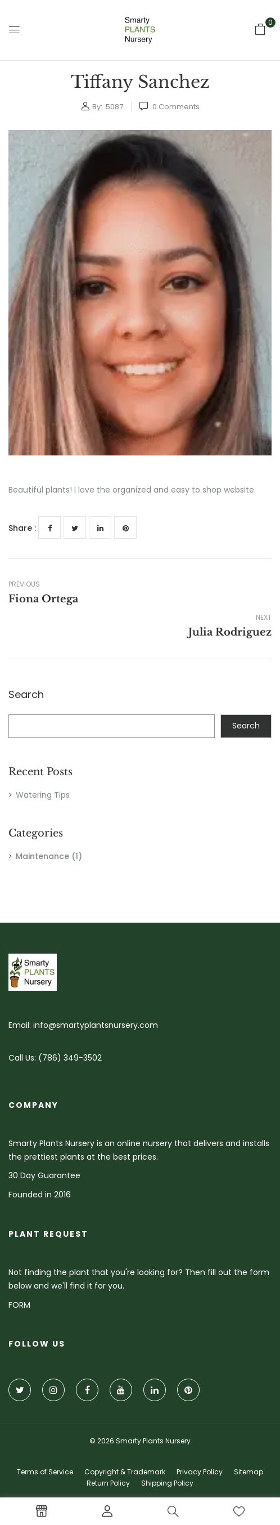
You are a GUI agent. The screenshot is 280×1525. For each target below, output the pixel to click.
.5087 (113, 106)
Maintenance (42, 856)
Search (26, 695)
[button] (260, 29)
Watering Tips (43, 794)
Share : (22, 528)
